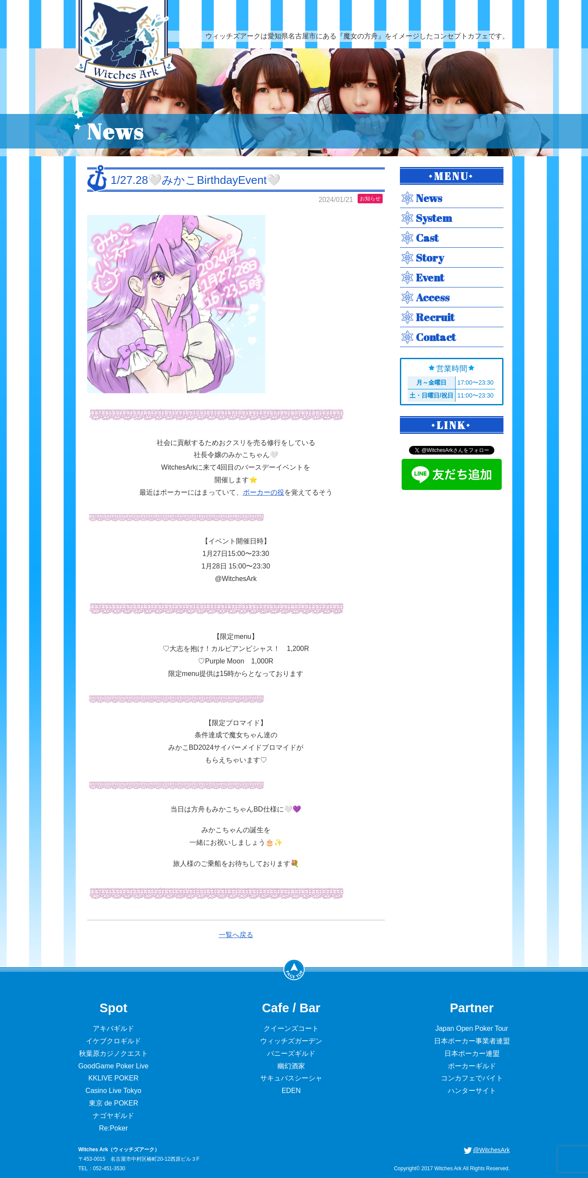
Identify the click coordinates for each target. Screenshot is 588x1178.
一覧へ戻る (236, 934)
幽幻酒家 (291, 1066)
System (434, 218)
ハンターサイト (472, 1090)
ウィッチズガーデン (291, 1041)
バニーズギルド (291, 1053)
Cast (427, 238)
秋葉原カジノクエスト (113, 1053)
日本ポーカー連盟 (472, 1053)
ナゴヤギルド (113, 1115)
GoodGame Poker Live (114, 1066)
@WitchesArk (491, 1149)
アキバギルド (113, 1028)
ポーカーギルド (472, 1066)
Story (430, 257)
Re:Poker (113, 1128)
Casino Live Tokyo (113, 1090)
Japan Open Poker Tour (471, 1028)
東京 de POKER (113, 1103)
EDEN (291, 1090)
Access (433, 297)
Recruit (435, 317)
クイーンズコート (291, 1028)
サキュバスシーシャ (291, 1078)
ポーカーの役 (263, 492)
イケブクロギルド (113, 1041)
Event (430, 277)
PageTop (294, 969)
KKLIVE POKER (113, 1078)
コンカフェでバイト (472, 1078)
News (429, 198)
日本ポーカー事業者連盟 (472, 1041)
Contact (436, 337)
